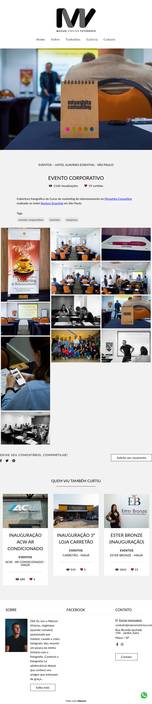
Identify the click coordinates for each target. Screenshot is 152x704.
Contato (110, 39)
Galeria (92, 39)
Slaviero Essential (52, 203)
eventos (55, 219)
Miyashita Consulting (118, 198)
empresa (71, 219)
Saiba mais (43, 687)
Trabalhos (73, 39)
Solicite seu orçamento (131, 457)
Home (40, 39)
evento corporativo (31, 219)
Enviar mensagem (130, 620)
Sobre (55, 39)
